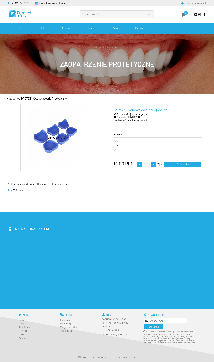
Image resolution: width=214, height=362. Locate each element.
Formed (143, 119)
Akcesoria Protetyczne (53, 98)
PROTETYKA (29, 98)
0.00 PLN (197, 14)
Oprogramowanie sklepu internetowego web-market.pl (113, 357)
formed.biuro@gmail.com (115, 334)
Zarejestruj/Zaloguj (196, 2)
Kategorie (13, 98)
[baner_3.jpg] (107, 64)
